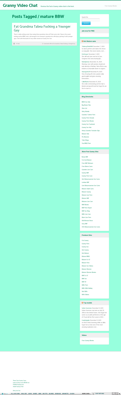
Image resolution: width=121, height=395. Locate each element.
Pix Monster (85, 137)
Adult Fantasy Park (18, 386)
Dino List (84, 108)
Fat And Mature (87, 160)
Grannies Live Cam (87, 169)
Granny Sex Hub (86, 127)
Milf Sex (84, 278)
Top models (87, 303)
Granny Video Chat (20, 5)
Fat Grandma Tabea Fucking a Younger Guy (42, 28)
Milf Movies (85, 205)
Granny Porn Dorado (88, 118)
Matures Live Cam (87, 201)
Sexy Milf (84, 224)
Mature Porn (85, 263)
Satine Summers (87, 308)
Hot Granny (85, 250)
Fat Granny (85, 240)
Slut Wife (84, 291)
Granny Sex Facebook (88, 124)
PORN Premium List (18, 384)
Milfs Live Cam (86, 214)
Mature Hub (85, 134)
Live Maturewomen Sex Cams (91, 185)
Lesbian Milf (85, 182)
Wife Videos (85, 294)
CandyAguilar (86, 320)
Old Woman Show (87, 220)
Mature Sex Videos (87, 266)
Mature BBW (86, 256)
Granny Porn (85, 244)
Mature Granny (86, 192)
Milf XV (84, 282)
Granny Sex (85, 247)
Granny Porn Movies (88, 121)
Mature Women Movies (89, 272)
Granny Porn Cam (87, 176)
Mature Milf (85, 198)
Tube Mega (85, 140)
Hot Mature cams (89, 41)
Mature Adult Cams (88, 189)
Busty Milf (85, 157)
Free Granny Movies (111, 6)
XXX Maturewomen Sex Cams (91, 227)
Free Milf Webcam (87, 163)
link (119, 365)
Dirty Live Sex (16, 390)
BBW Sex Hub (86, 102)
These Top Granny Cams (19, 380)
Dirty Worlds (85, 111)
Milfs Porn (85, 285)
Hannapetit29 (86, 72)
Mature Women (86, 269)
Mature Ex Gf (86, 259)
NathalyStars (85, 62)
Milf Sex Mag (86, 211)
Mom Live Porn (86, 217)
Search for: (85, 17)
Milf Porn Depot (87, 208)
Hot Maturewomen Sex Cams (91, 179)
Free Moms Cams (87, 166)
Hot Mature (85, 253)
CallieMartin (85, 82)
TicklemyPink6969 (87, 46)
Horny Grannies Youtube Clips (91, 130)
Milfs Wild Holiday (87, 288)
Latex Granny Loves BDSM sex (21, 382)
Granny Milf (85, 173)
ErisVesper (85, 54)
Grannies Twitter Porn (88, 115)
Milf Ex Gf (85, 275)
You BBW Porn (86, 143)
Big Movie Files (86, 105)
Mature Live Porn (87, 195)
